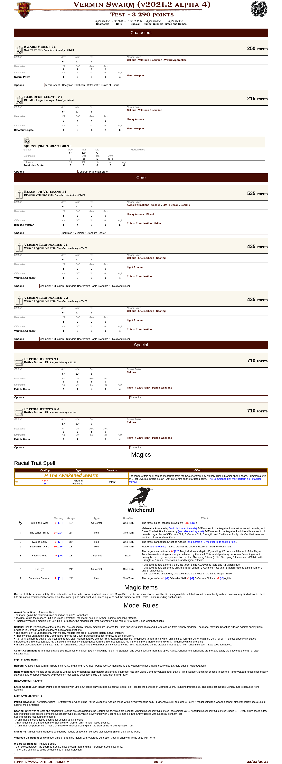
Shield (150, 214)
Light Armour (135, 267)
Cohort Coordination (139, 223)
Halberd (158, 223)
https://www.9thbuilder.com (42, 762)
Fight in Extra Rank (138, 387)
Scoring (185, 204)
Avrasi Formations (138, 204)
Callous (131, 59)
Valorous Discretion (150, 59)
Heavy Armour (135, 119)
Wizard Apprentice (175, 59)
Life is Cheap (170, 204)
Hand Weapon (135, 75)
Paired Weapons (162, 387)
